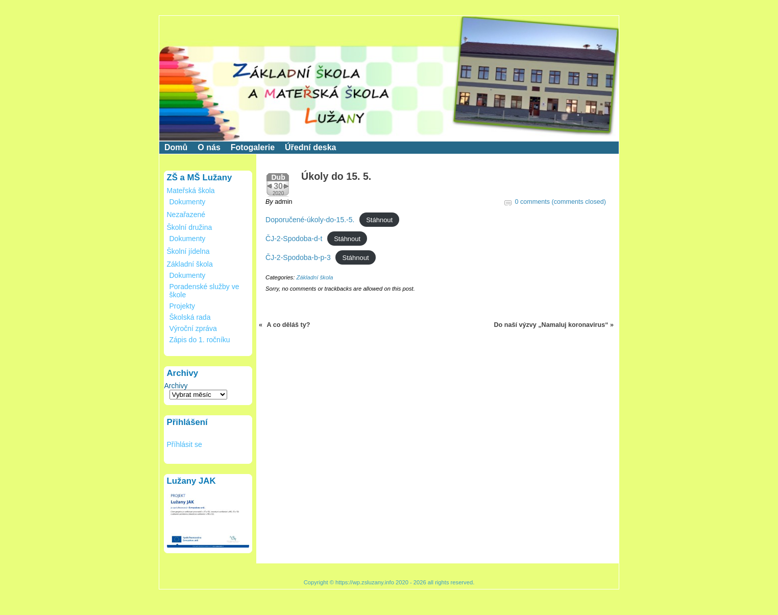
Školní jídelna (188, 251)
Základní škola (190, 264)
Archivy (176, 386)
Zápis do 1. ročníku (199, 340)
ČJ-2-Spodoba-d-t (293, 238)
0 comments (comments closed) (560, 201)
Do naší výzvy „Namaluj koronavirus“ (551, 324)
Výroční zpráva (193, 328)
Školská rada (190, 317)
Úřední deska (310, 147)
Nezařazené (186, 214)
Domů (175, 147)
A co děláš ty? (288, 324)
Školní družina (189, 227)
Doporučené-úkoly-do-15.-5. (309, 220)
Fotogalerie (253, 147)
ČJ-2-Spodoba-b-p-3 (298, 257)
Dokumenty (187, 202)
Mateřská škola (191, 190)
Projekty (182, 306)
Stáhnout (379, 220)
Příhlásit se (184, 444)
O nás (209, 147)
